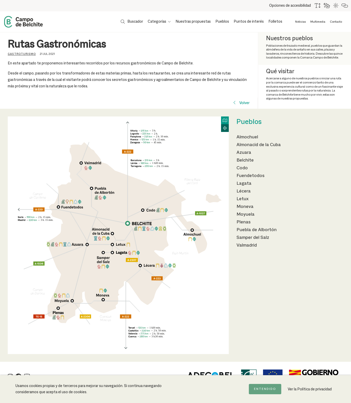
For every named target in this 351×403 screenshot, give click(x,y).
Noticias (300, 21)
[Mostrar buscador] (132, 22)
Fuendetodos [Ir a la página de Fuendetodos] (250, 175)
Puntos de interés (249, 22)
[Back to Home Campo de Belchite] (23, 22)
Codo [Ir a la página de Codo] (242, 168)
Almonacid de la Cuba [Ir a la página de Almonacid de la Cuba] (258, 144)
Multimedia (317, 21)
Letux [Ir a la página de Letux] (242, 199)
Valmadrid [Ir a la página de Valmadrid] (246, 245)
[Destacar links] (344, 6)
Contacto (336, 21)
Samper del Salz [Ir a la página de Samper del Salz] (252, 237)
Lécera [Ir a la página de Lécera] (243, 191)
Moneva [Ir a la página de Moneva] (244, 206)
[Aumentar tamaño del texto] (318, 6)
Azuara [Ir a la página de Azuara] (243, 152)
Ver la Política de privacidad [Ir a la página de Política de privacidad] (310, 389)
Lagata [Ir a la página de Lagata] (243, 183)
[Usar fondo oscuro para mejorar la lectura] (327, 6)
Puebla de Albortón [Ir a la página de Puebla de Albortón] (256, 229)
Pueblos (222, 22)
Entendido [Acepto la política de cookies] (265, 389)
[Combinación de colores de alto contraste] (336, 6)
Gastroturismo (22, 54)
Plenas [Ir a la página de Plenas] (243, 222)
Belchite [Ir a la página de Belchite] (245, 160)
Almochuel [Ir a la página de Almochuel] (247, 137)
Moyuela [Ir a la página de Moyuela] (245, 214)
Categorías (157, 22)
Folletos (275, 22)
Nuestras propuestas (193, 22)
